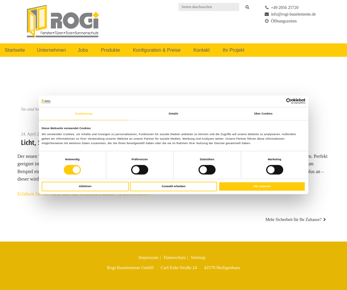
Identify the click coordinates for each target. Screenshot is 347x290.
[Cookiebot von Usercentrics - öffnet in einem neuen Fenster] (279, 101)
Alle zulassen (262, 186)
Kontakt (201, 50)
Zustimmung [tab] (83, 113)
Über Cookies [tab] (263, 113)
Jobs (83, 50)
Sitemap (198, 257)
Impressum (149, 257)
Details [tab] (173, 113)
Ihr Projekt (233, 50)
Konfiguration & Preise (157, 50)
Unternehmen (51, 50)
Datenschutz (174, 257)
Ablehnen (85, 186)
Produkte (110, 50)
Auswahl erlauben (173, 186)
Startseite (15, 50)
